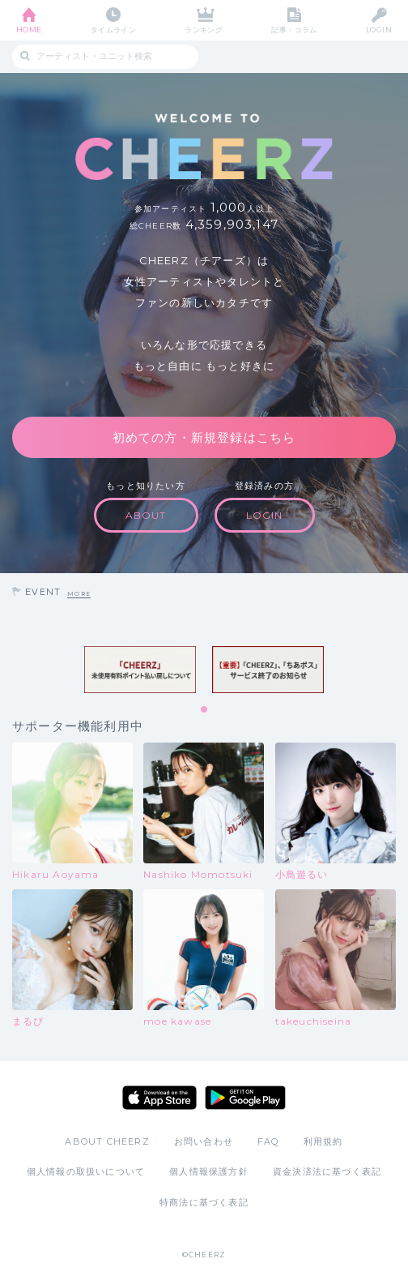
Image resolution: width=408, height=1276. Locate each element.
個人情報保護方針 (209, 1171)
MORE (79, 593)
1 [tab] (205, 710)
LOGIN (379, 29)
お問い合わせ (203, 1141)
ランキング (204, 29)
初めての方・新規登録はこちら (204, 437)
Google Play (245, 1097)
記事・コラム (294, 29)
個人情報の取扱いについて (86, 1171)
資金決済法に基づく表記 (327, 1171)
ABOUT (146, 515)
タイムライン (114, 29)
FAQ (268, 1141)
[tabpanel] (140, 669)
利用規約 (323, 1141)
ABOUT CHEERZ (107, 1141)
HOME (29, 29)
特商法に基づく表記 (204, 1202)
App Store (159, 1097)
